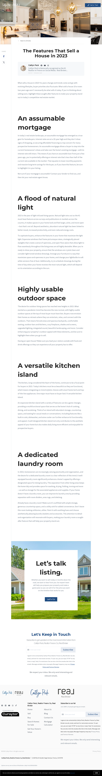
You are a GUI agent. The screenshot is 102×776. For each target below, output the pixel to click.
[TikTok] (16, 706)
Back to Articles (25, 41)
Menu (77, 5)
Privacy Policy (97, 751)
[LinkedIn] (5, 706)
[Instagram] (12, 706)
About (48, 5)
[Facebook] (2, 706)
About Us (47, 709)
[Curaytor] (10, 716)
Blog (46, 713)
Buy (33, 5)
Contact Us (48, 717)
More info (72, 773)
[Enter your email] (45, 649)
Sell (40, 5)
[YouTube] (9, 706)
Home (30, 709)
